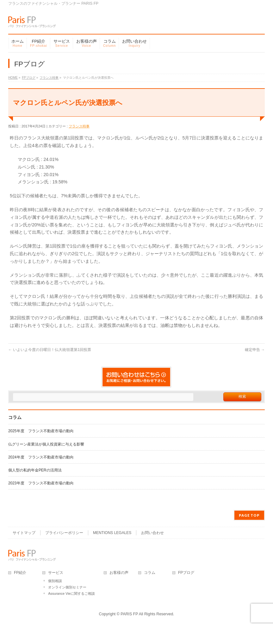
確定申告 (255, 349)
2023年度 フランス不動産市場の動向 (41, 483)
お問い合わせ (152, 533)
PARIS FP (129, 614)
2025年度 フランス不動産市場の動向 (41, 431)
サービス (55, 573)
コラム (149, 573)
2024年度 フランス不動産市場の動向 (41, 457)
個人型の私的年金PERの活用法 (35, 470)
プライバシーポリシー (64, 533)
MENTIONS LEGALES (112, 533)
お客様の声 (118, 573)
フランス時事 (79, 126)
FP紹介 (20, 573)
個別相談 (55, 581)
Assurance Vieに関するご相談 (71, 593)
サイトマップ (24, 533)
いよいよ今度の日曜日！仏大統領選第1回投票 (49, 349)
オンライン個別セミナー (67, 587)
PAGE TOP (249, 515)
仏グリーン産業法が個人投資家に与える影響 (46, 444)
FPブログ (186, 573)
